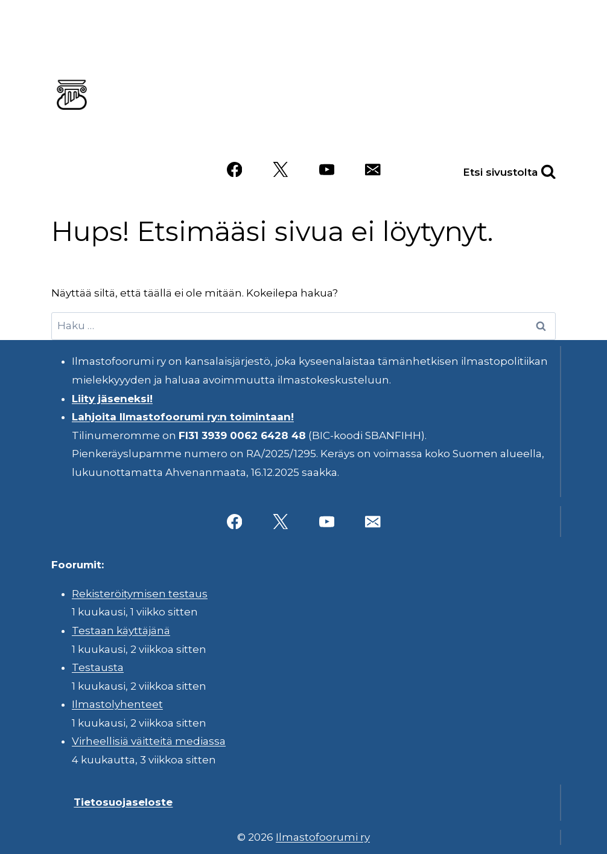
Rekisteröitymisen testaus (140, 594)
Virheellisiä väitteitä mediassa (149, 741)
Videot (419, 133)
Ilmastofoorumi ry (323, 837)
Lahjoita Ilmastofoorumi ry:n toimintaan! (183, 417)
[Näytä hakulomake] (535, 169)
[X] (280, 169)
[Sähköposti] (372, 169)
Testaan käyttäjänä (121, 630)
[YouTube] (326, 169)
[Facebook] (234, 169)
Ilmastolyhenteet (117, 704)
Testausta (98, 667)
